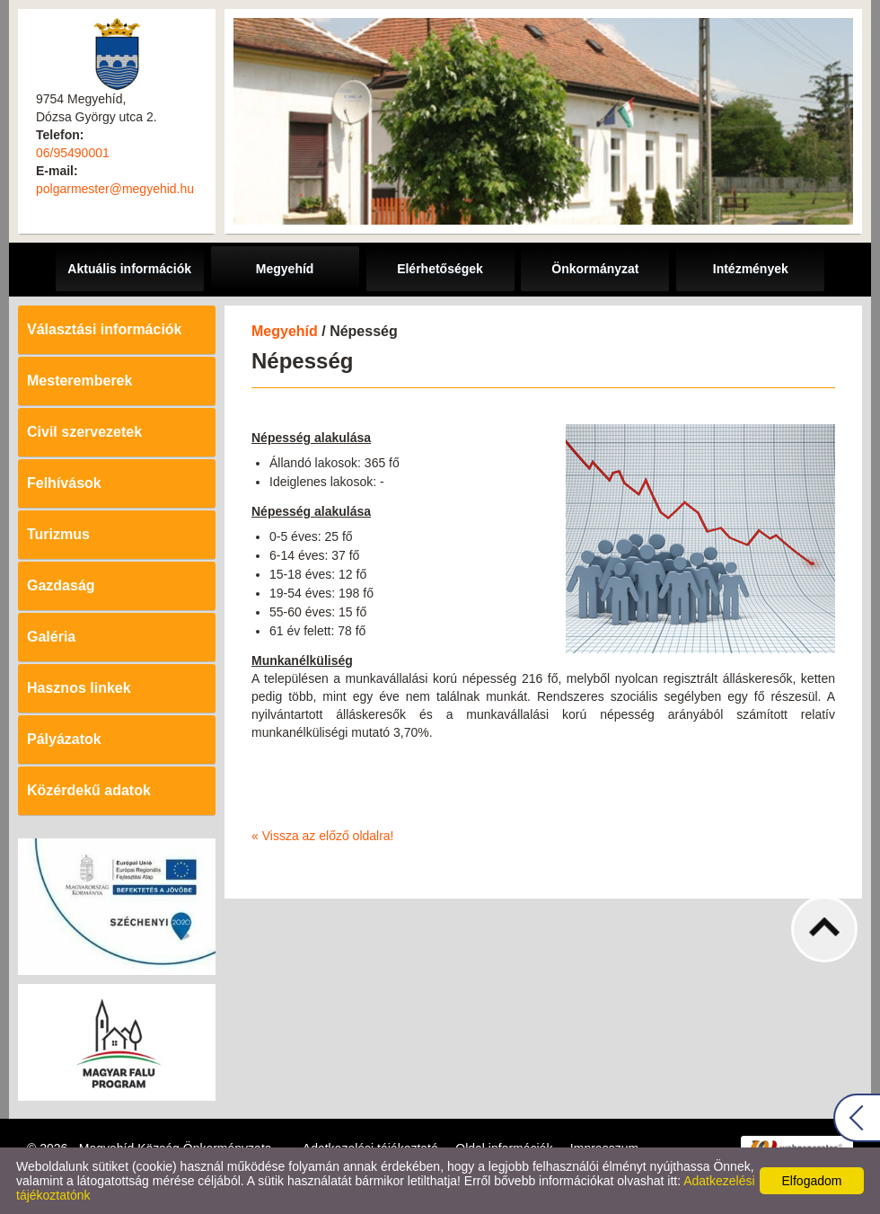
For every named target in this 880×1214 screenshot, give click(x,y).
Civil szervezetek (84, 431)
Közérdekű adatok (89, 790)
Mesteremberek (79, 380)
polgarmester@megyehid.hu (115, 189)
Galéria (51, 636)
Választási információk (104, 329)
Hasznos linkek (79, 688)
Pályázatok (64, 739)
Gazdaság (61, 585)
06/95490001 (73, 153)
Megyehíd (284, 331)
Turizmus (58, 534)
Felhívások (64, 483)
